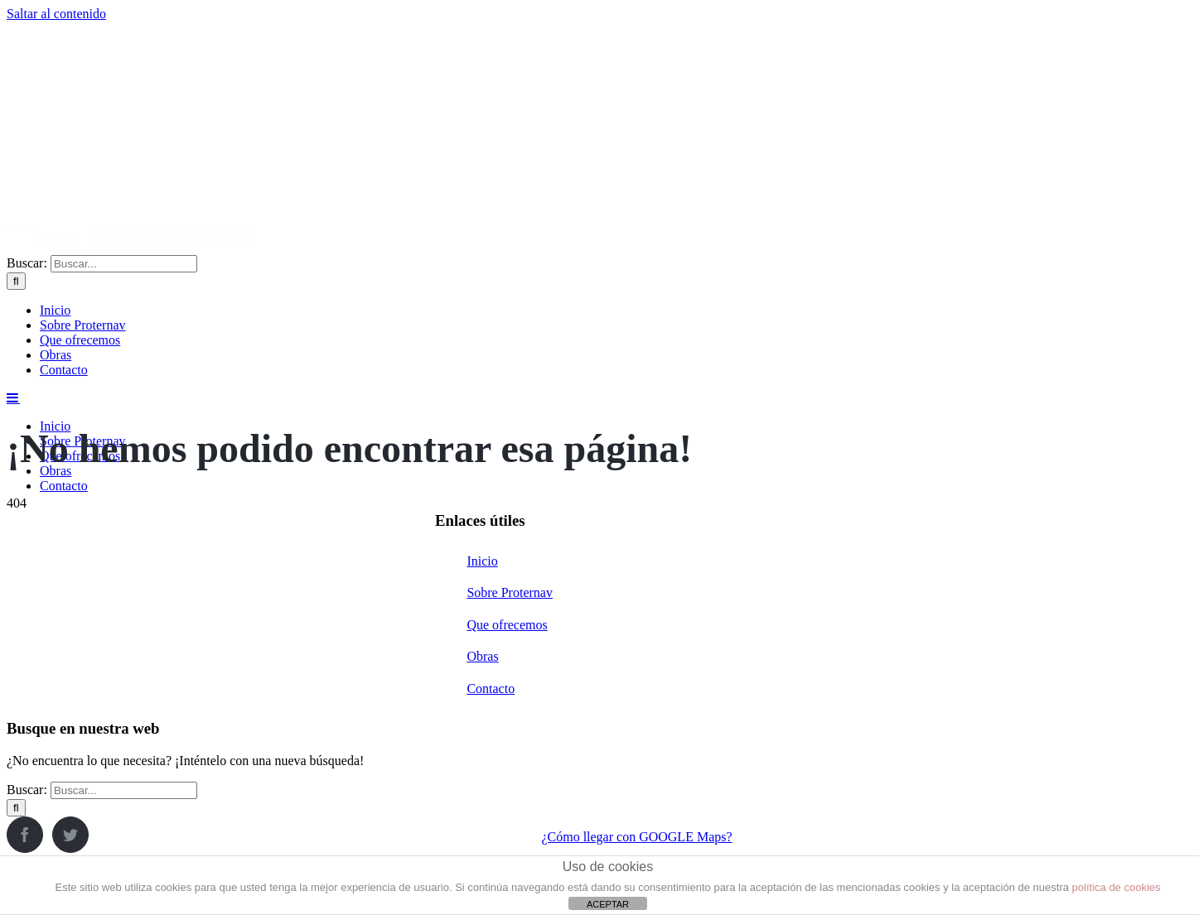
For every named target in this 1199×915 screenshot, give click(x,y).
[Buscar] (16, 281)
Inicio (482, 561)
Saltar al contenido (56, 14)
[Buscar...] (124, 263)
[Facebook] (25, 834)
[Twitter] (70, 834)
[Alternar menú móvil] (13, 397)
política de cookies (1116, 887)
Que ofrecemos (507, 625)
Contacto (491, 688)
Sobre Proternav (510, 592)
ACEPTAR (608, 904)
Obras (482, 656)
